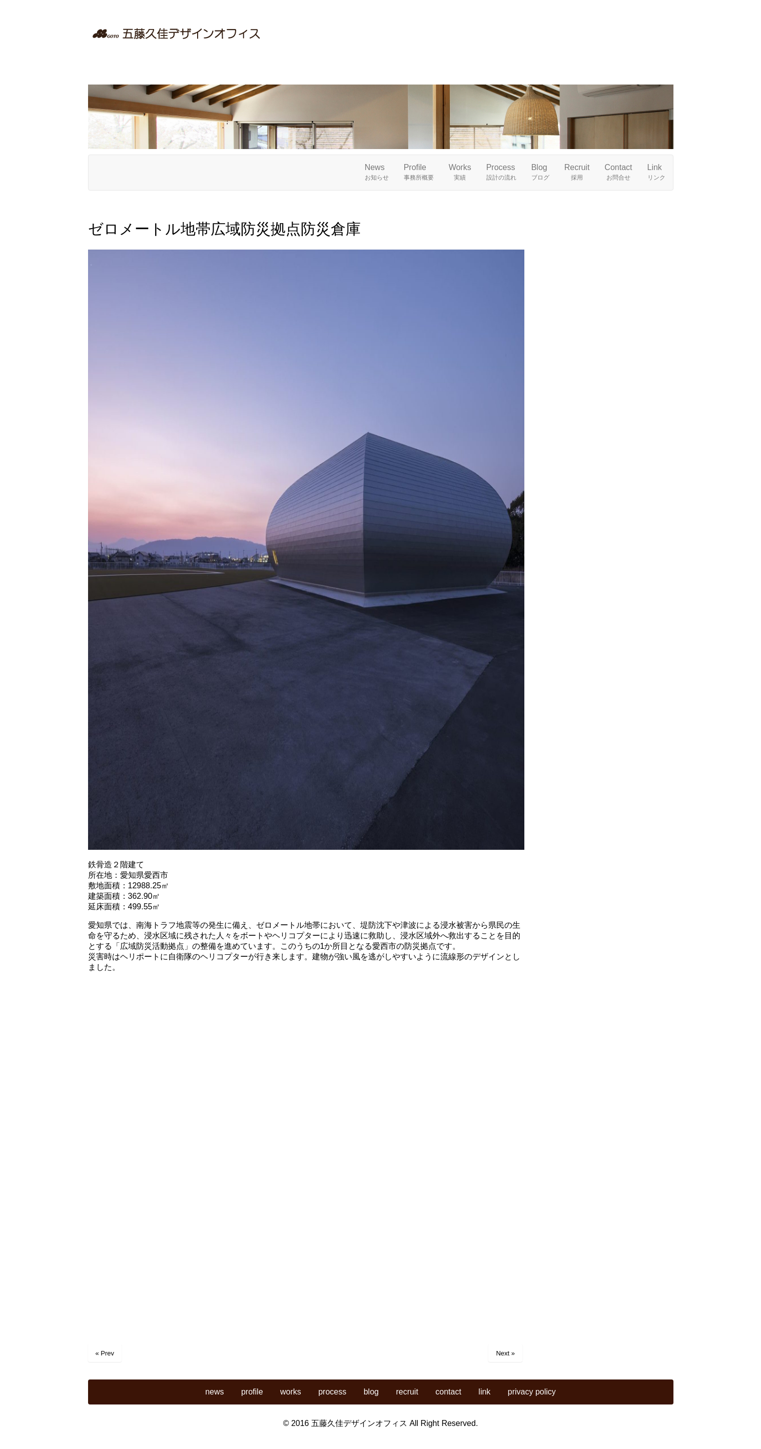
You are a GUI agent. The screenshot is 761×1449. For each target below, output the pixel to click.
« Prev (105, 1353)
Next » (505, 1353)
